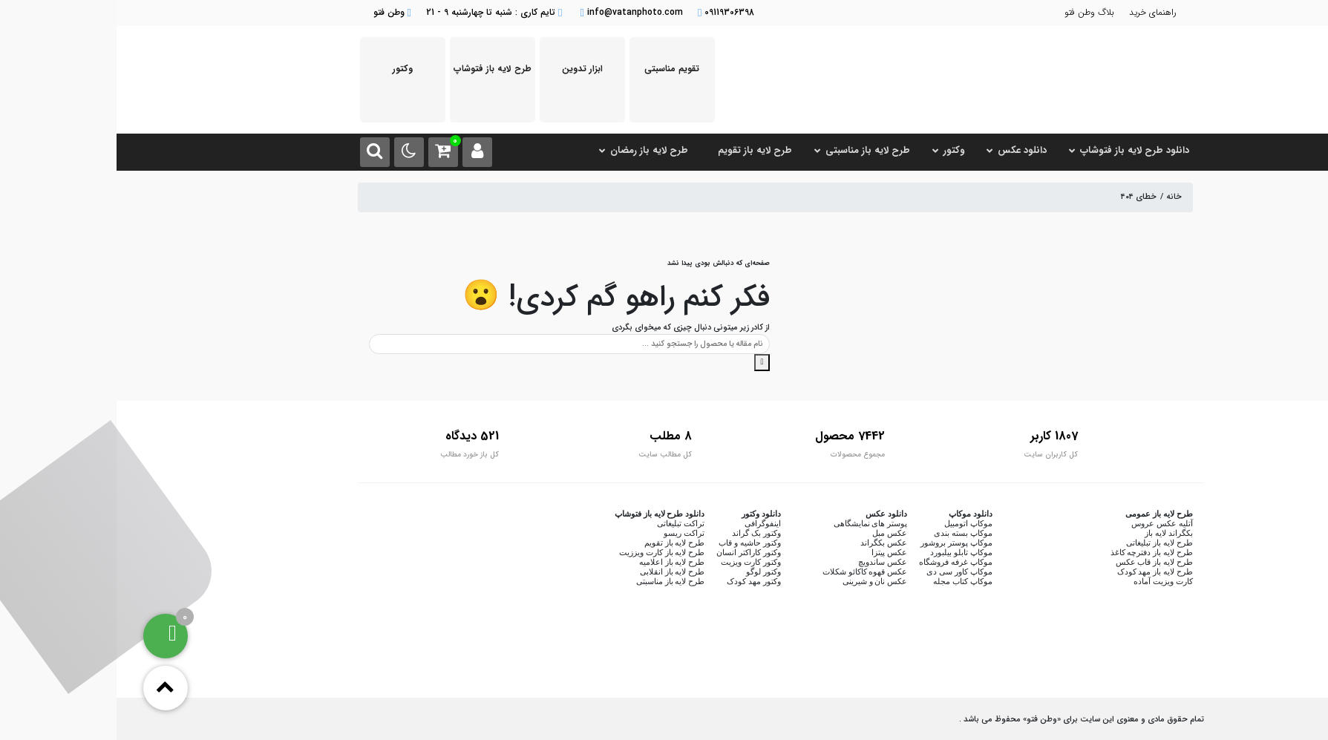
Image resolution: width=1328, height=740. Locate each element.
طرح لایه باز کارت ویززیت (545, 552)
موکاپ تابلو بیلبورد (845, 552)
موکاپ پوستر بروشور (840, 542)
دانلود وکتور (644, 513)
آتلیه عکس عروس (1045, 523)
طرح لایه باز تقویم (558, 542)
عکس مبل (773, 532)
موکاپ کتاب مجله (846, 581)
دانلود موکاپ (854, 513)
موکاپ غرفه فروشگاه (839, 561)
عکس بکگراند (767, 542)
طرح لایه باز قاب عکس (1037, 561)
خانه (1057, 197)
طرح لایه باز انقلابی (555, 571)
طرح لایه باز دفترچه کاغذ (1035, 552)
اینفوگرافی (646, 523)
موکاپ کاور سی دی (842, 571)
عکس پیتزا (773, 552)
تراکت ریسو (567, 532)
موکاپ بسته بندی (846, 532)
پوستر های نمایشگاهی (754, 523)
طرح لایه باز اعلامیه (555, 561)
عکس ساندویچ (766, 561)
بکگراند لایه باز (1052, 532)
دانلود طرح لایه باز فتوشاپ (543, 513)
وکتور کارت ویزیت (634, 561)
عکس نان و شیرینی (758, 581)
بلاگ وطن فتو (973, 12)
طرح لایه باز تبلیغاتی (1043, 542)
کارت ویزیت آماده (1046, 581)
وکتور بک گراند (639, 532)
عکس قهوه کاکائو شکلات (748, 571)
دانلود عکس (770, 513)
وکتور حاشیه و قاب (633, 542)
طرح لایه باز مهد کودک (1038, 571)
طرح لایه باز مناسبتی (554, 581)
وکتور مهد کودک (637, 581)
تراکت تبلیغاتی (564, 523)
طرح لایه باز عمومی (1042, 513)
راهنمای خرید (1036, 12)
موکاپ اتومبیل (852, 523)
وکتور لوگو (646, 571)
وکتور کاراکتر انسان (632, 552)
